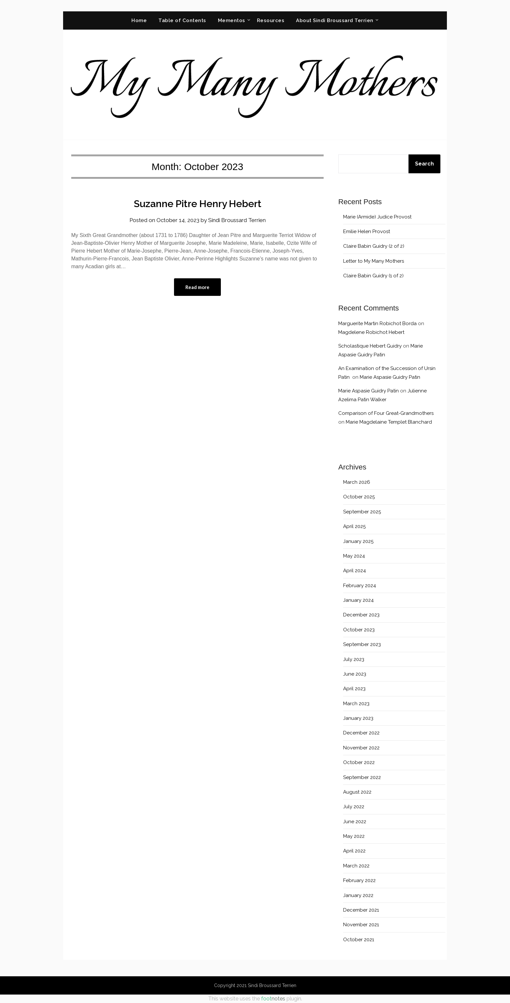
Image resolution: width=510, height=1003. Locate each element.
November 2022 (361, 748)
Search (424, 164)
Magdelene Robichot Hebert (371, 332)
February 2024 (359, 585)
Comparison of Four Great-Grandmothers (386, 413)
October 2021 (358, 940)
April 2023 (354, 689)
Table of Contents (182, 20)
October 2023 (359, 630)
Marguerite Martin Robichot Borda (377, 323)
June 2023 (354, 674)
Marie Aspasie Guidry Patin (390, 377)
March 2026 (356, 482)
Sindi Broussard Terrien (237, 220)
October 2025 (359, 497)
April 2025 (354, 526)
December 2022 (361, 733)
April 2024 (354, 571)
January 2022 (358, 895)
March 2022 (356, 866)
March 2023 (356, 703)
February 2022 (359, 880)
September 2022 (362, 777)
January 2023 (358, 718)
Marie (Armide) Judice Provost (377, 217)
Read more (197, 287)
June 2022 (354, 822)
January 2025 (358, 541)
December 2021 (361, 910)
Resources (271, 20)
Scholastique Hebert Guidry (370, 346)
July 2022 (353, 807)
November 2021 (361, 925)
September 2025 (362, 512)
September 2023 (362, 644)
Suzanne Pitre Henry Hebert (198, 203)
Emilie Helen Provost (366, 231)
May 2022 (354, 836)
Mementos (231, 20)
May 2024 (354, 556)
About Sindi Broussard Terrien (334, 20)
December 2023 (361, 615)
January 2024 (358, 600)
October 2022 (359, 762)
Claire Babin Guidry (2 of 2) (373, 246)
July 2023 (353, 659)
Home (139, 20)
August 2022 (357, 792)
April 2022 (354, 851)
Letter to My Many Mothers (373, 261)
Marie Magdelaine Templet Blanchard (389, 422)
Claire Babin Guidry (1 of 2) (373, 276)
